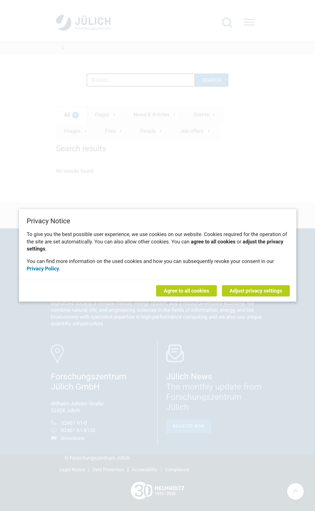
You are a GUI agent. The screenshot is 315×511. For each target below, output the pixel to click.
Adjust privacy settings (256, 291)
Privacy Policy (43, 269)
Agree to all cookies (186, 291)
